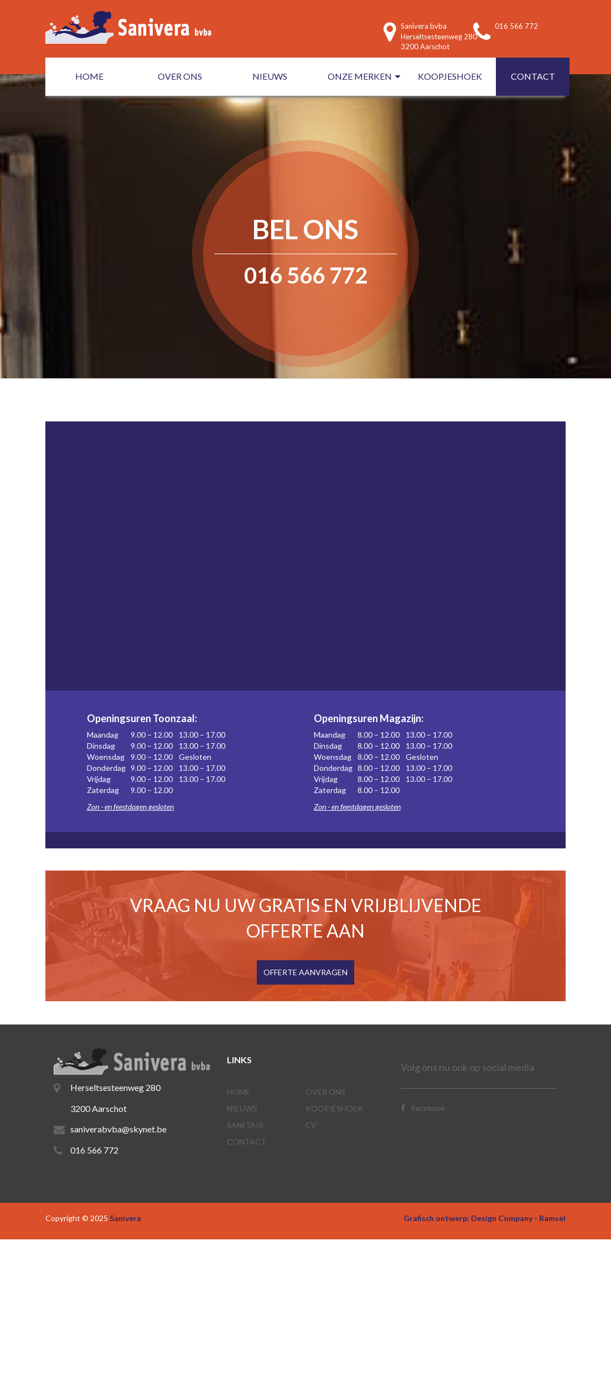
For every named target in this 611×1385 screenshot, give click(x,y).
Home (238, 1091)
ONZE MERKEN (360, 76)
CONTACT (533, 76)
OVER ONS (180, 76)
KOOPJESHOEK (450, 76)
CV (311, 1125)
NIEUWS (269, 76)
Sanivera (125, 1218)
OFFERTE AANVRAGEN (305, 972)
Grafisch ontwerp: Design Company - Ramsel (484, 1218)
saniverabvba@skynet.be (118, 1129)
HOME (89, 76)
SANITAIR (245, 1125)
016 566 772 (94, 1150)
